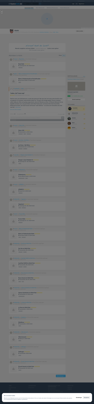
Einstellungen (79, 397)
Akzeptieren (86, 397)
